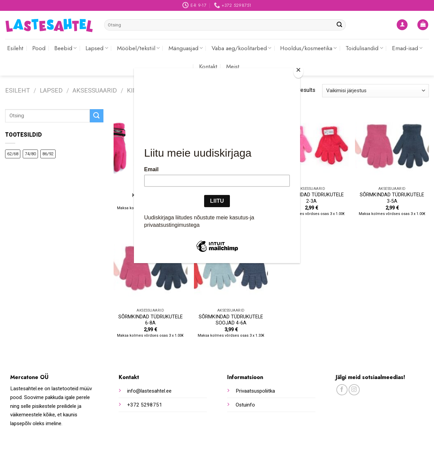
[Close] (298, 71)
